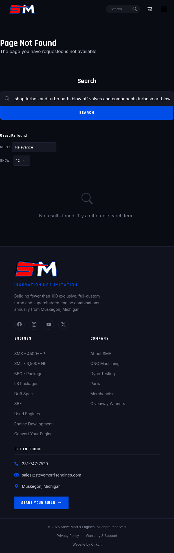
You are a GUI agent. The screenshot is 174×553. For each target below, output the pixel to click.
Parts (95, 383)
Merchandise (103, 393)
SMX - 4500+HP (29, 353)
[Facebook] (19, 325)
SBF (18, 403)
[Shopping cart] (149, 9)
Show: (5, 160)
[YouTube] (49, 325)
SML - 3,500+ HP (30, 363)
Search (86, 112)
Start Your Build (41, 503)
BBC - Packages (29, 373)
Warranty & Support (101, 536)
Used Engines (27, 413)
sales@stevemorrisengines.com (51, 475)
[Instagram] (34, 325)
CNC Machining (105, 363)
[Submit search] (135, 9)
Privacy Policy (68, 536)
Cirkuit (96, 544)
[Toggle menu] (164, 9)
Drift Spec (23, 393)
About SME (101, 353)
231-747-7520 (35, 463)
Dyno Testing (103, 373)
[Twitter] (63, 325)
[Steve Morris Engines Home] (22, 9)
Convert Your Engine (33, 433)
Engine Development (33, 423)
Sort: (5, 147)
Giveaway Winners (108, 403)
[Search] (123, 9)
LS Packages (26, 383)
